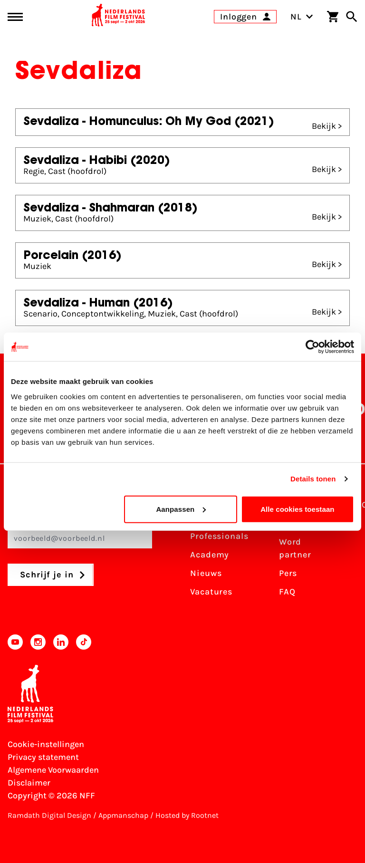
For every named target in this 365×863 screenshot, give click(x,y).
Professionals (219, 536)
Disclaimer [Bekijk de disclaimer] (29, 782)
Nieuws (205, 573)
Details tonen (313, 479)
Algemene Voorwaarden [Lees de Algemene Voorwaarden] (53, 770)
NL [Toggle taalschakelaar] (301, 16)
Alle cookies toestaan (297, 509)
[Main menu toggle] (15, 17)
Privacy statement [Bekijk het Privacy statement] (43, 757)
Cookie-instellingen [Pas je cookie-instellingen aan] (46, 744)
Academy (209, 554)
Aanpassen (181, 509)
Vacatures (211, 591)
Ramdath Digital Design (49, 815)
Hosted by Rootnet (187, 815)
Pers (288, 573)
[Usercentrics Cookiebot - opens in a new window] (312, 347)
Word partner (295, 548)
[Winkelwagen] (332, 16)
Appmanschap (123, 815)
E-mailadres (80, 532)
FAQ (287, 591)
